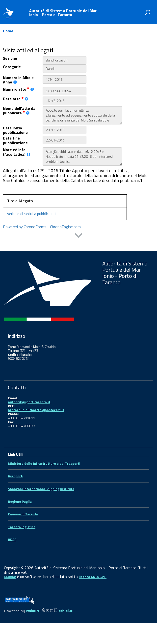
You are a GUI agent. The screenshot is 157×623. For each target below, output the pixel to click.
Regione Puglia (20, 501)
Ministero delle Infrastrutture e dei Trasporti (44, 463)
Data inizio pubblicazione (15, 130)
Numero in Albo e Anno (18, 79)
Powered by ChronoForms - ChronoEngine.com (42, 227)
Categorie (12, 66)
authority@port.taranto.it (29, 401)
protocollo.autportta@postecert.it (36, 409)
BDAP (12, 539)
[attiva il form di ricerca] (147, 12)
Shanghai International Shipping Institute (41, 488)
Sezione (10, 58)
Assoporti (15, 476)
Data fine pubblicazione (15, 140)
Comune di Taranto (23, 514)
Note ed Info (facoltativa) (16, 152)
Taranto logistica (21, 526)
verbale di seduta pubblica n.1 (32, 213)
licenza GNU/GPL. (92, 576)
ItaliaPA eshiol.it (49, 610)
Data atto (15, 99)
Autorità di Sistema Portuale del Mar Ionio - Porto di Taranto (63, 13)
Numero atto (18, 89)
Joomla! (10, 576)
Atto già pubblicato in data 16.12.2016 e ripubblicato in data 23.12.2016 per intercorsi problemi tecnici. (82, 156)
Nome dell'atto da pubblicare (19, 110)
